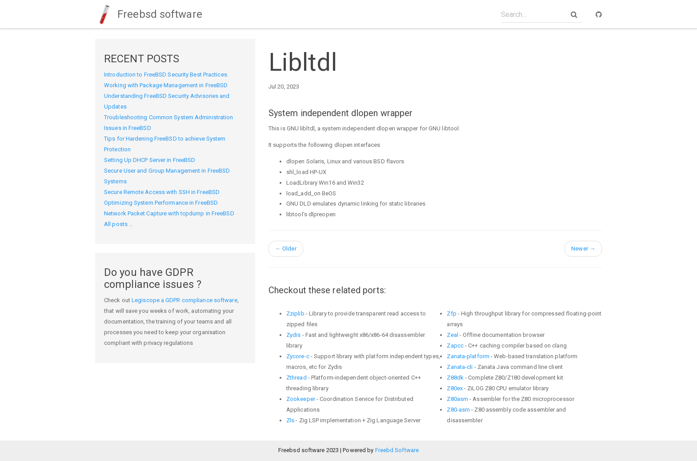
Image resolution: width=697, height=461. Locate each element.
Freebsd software (148, 14)
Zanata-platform (468, 356)
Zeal (452, 335)
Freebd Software (397, 450)
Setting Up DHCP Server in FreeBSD (149, 160)
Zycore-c (297, 356)
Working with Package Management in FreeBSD (166, 85)
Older (285, 248)
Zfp (451, 313)
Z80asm (457, 399)
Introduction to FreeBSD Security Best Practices (165, 74)
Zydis (293, 335)
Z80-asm (458, 409)
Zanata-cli (460, 367)
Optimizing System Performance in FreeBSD (161, 202)
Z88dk (455, 377)
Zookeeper (300, 399)
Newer (583, 248)
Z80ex (455, 388)
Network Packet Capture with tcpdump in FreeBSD (169, 213)
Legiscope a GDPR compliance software (184, 300)
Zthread (296, 377)
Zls (290, 420)
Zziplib (295, 313)
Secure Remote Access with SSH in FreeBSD (162, 192)
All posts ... (118, 224)
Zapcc (455, 345)
